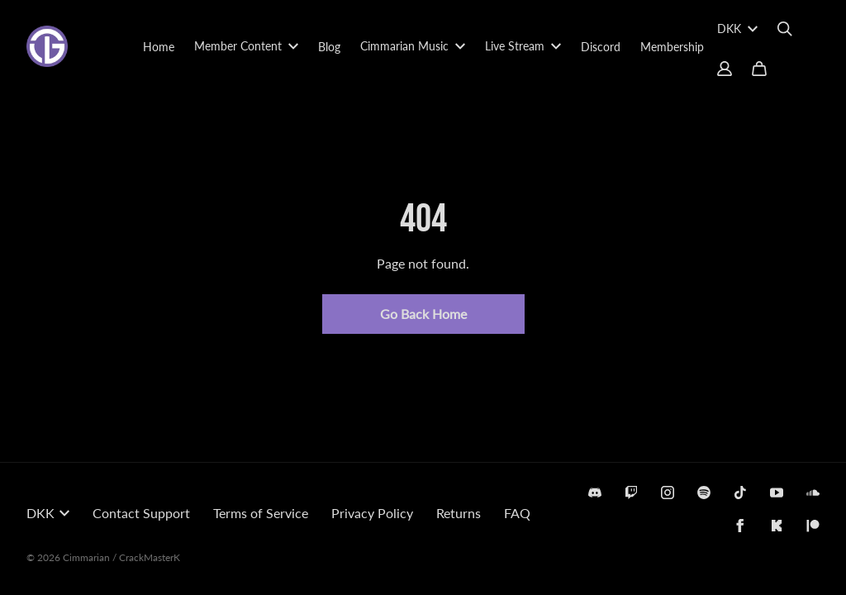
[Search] (784, 28)
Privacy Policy (372, 513)
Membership (672, 47)
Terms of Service (260, 513)
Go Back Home (423, 313)
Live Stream (523, 46)
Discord (600, 47)
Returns (458, 513)
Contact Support (141, 513)
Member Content (246, 46)
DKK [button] (47, 513)
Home (158, 47)
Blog (329, 47)
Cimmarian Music (412, 46)
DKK (737, 28)
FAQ (517, 513)
